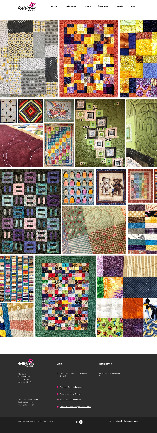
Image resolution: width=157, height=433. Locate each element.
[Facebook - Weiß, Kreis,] (81, 422)
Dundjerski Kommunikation (127, 421)
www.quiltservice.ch (26, 405)
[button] (87, 6)
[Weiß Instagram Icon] (76, 422)
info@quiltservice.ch (26, 402)
